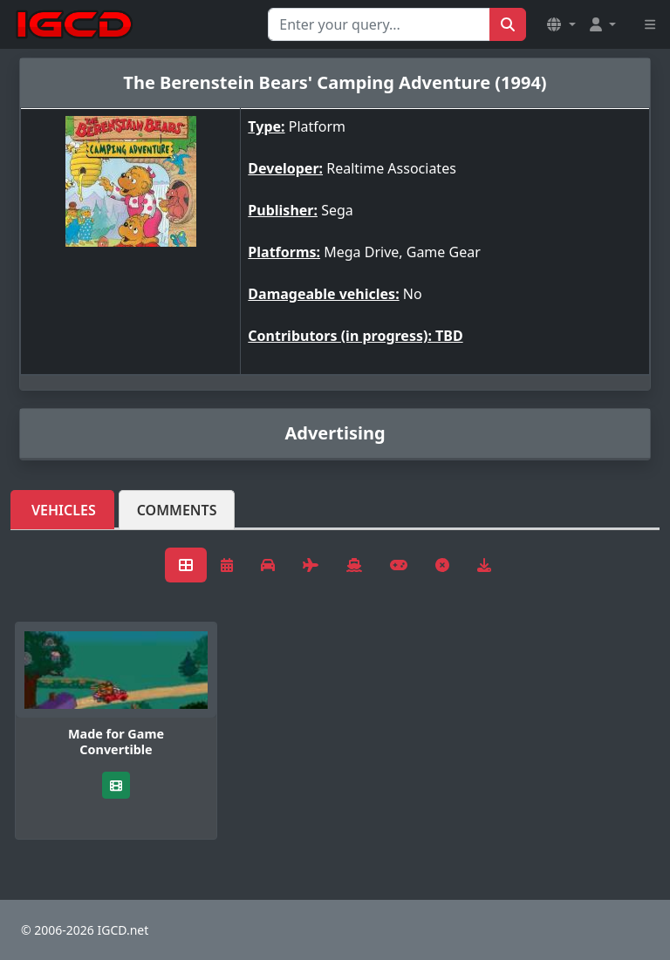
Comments (177, 510)
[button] (561, 24)
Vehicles (63, 510)
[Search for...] (379, 24)
